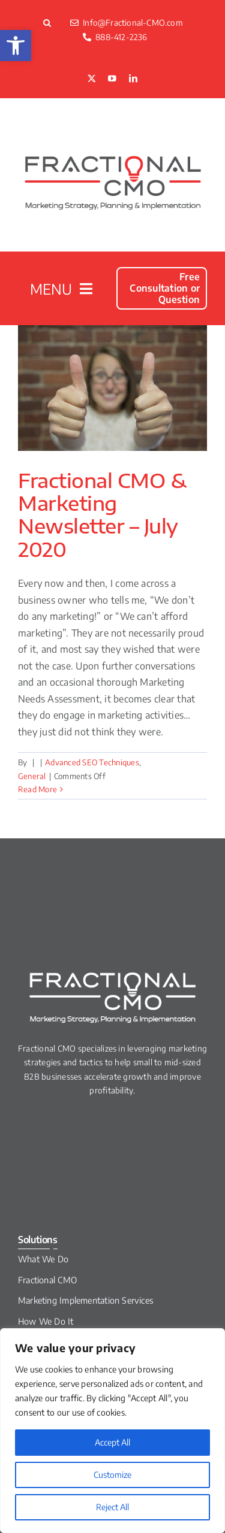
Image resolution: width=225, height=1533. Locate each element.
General (32, 776)
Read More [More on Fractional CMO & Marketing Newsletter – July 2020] (37, 789)
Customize (112, 1475)
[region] (112, 1430)
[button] (15, 45)
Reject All (112, 1507)
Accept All (112, 1442)
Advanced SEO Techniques (92, 762)
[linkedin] (133, 79)
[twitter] (92, 79)
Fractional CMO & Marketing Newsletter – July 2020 (102, 514)
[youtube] (112, 79)
